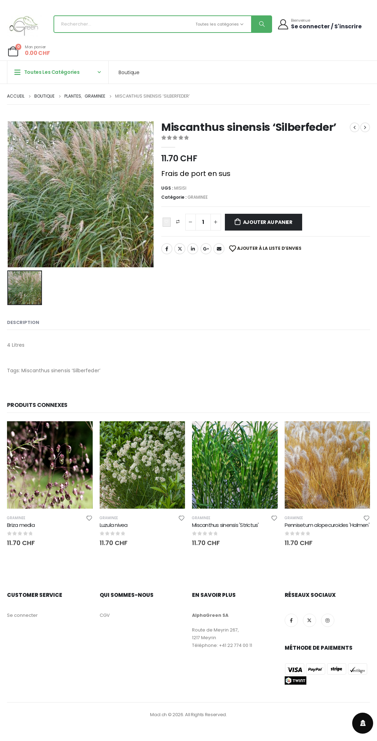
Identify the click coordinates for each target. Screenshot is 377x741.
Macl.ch (158, 714)
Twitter (179, 248)
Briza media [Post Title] (21, 525)
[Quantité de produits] (203, 222)
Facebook (166, 248)
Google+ (206, 248)
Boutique (129, 72)
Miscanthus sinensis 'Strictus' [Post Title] (225, 525)
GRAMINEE (197, 197)
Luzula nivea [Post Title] (114, 525)
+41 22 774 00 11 (235, 645)
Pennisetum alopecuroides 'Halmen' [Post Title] (327, 525)
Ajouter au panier (267, 222)
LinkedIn (192, 248)
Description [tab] (23, 322)
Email (219, 248)
